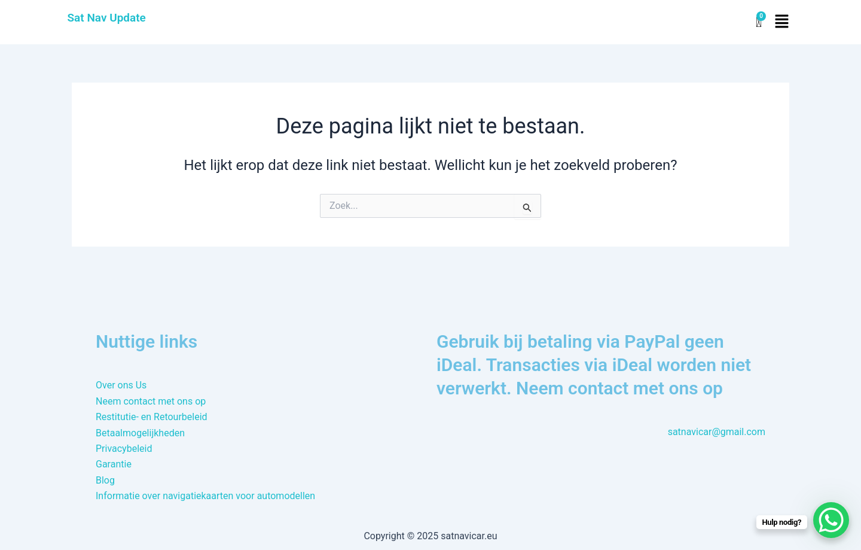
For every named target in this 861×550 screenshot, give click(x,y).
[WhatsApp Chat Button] (831, 520)
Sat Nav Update (107, 18)
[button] (781, 22)
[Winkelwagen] (758, 22)
